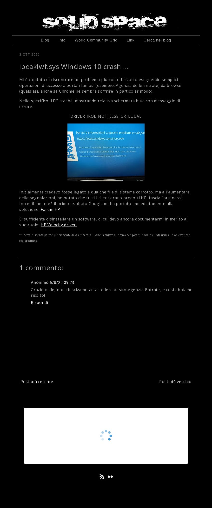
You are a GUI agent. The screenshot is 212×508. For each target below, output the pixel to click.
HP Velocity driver (58, 224)
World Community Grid (96, 40)
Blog (45, 40)
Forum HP (50, 209)
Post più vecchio (175, 381)
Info (62, 40)
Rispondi (39, 302)
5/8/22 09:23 (62, 282)
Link (131, 40)
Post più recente (36, 381)
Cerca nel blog (157, 40)
